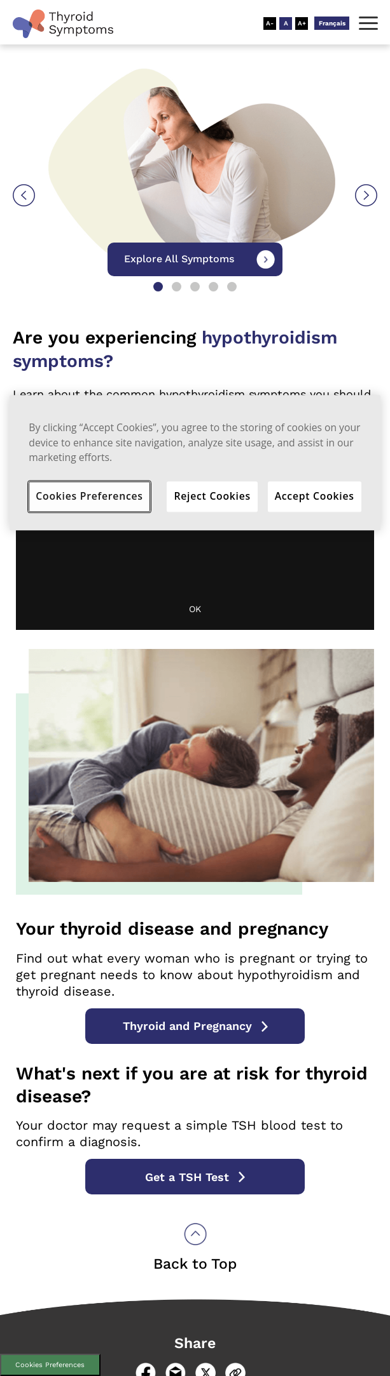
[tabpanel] (195, 243)
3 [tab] (195, 286)
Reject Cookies (212, 496)
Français (332, 23)
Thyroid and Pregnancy (187, 1025)
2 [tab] (176, 286)
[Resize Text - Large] (301, 23)
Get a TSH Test (187, 1177)
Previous (24, 195)
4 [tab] (213, 286)
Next (366, 195)
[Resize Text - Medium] (285, 23)
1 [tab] (158, 286)
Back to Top (195, 1263)
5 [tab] (232, 286)
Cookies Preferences (50, 1365)
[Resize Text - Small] (269, 23)
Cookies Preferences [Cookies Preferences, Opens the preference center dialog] (89, 496)
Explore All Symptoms (179, 259)
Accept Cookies (314, 496)
